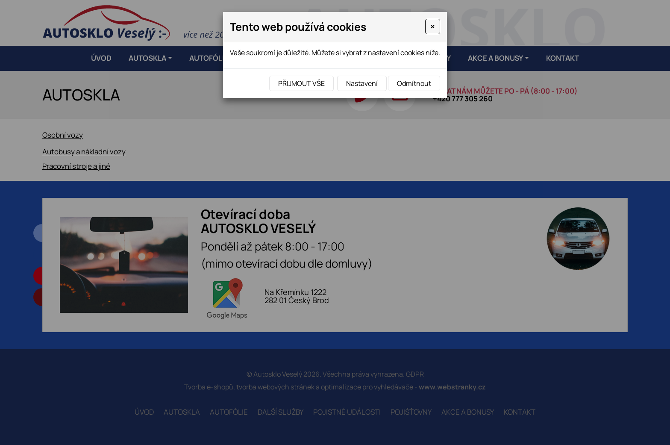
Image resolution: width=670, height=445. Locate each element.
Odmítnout (414, 83)
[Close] (432, 26)
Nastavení (362, 83)
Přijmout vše (301, 83)
